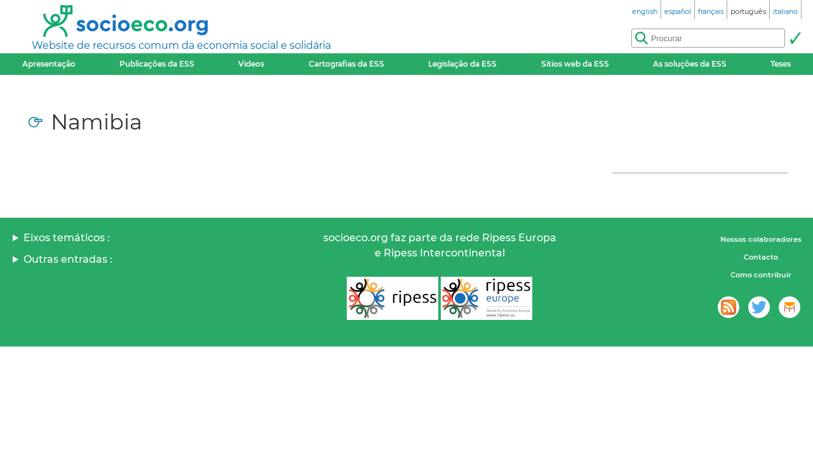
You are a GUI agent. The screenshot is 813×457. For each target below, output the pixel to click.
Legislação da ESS (462, 64)
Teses (780, 64)
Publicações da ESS (156, 64)
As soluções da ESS (690, 64)
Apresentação (49, 64)
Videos (251, 64)
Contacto (761, 257)
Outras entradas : (68, 259)
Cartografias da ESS (346, 64)
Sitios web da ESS (575, 64)
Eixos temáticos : (67, 238)
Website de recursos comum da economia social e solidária (181, 45)
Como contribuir (760, 274)
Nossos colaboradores (761, 239)
